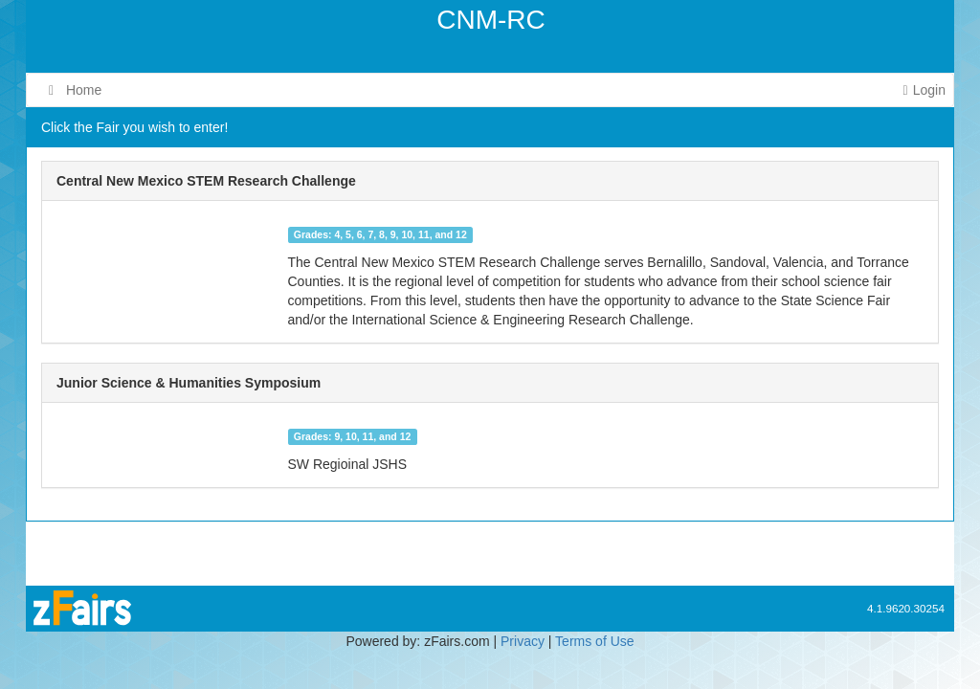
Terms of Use (594, 641)
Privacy (523, 641)
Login (924, 90)
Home (75, 90)
